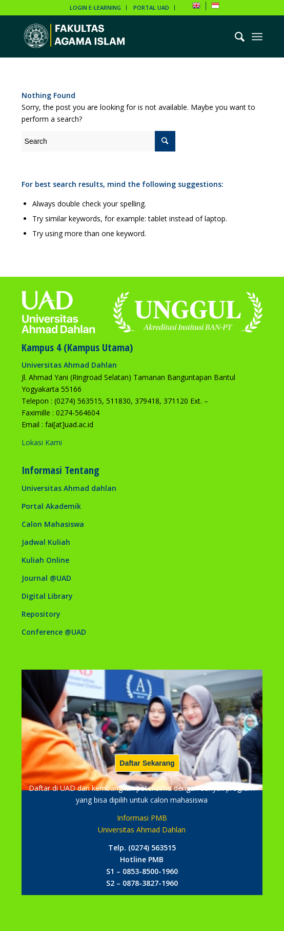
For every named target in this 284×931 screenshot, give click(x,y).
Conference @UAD (54, 632)
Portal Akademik (51, 506)
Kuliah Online (45, 560)
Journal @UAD (46, 578)
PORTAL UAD (151, 7)
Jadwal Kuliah (46, 542)
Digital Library (47, 596)
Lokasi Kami (42, 442)
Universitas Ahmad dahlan (69, 488)
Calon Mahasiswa (53, 524)
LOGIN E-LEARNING (95, 7)
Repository (41, 614)
